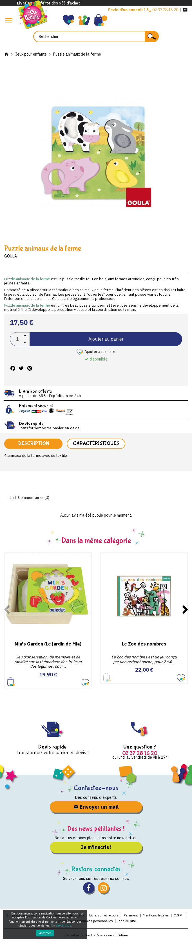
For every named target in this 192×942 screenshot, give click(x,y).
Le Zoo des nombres (144, 644)
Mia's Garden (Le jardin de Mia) (48, 644)
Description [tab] (33, 443)
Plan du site (127, 921)
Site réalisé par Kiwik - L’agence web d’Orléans (96, 935)
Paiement (131, 915)
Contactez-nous (96, 788)
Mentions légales (156, 915)
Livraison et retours (104, 915)
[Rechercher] (96, 36)
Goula (10, 256)
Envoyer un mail (96, 807)
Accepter (45, 933)
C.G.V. (178, 915)
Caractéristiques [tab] (96, 443)
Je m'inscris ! (96, 847)
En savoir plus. (61, 925)
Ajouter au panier (106, 339)
